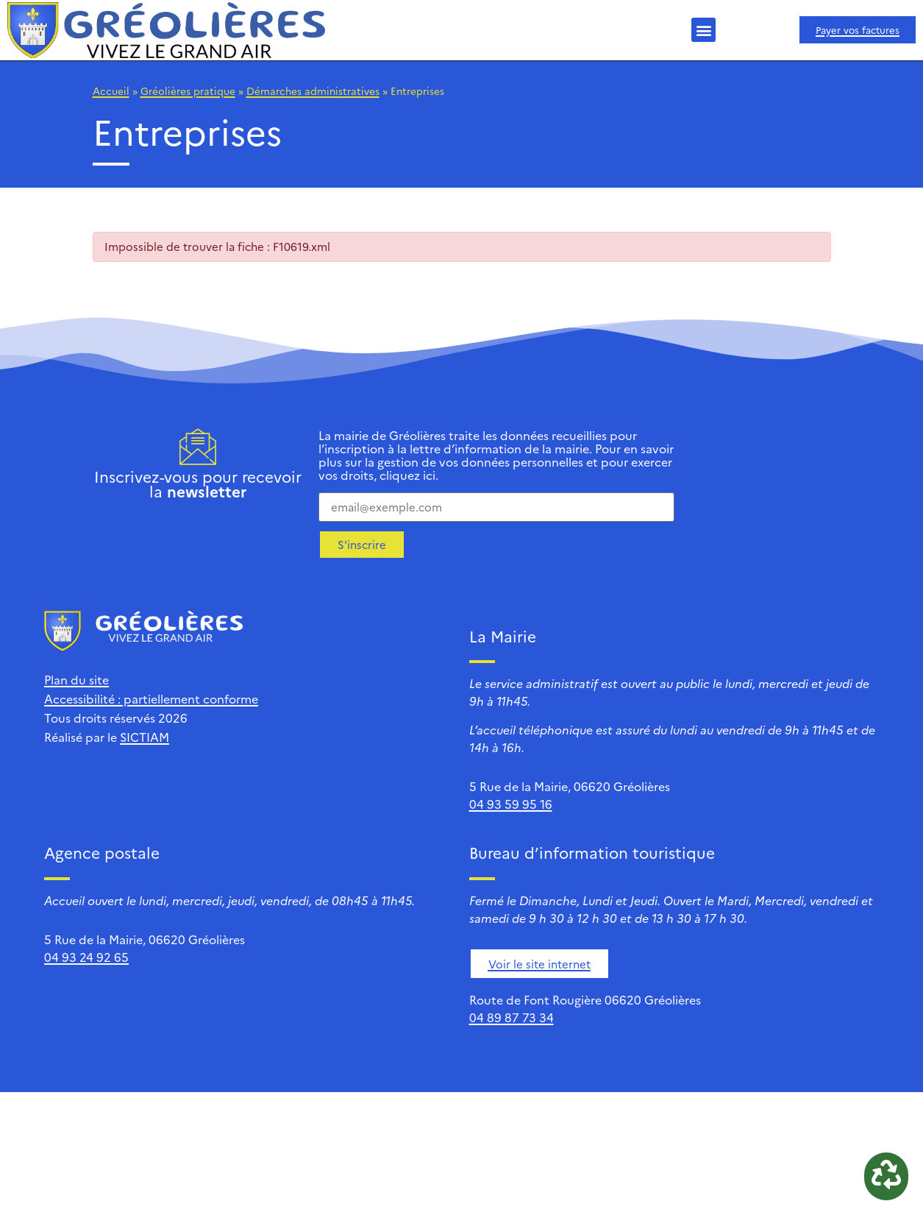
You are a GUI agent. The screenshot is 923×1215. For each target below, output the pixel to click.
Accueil (111, 90)
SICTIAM (144, 737)
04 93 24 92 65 (86, 957)
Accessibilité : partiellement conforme (151, 698)
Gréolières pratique (187, 90)
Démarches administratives (312, 90)
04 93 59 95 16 (510, 804)
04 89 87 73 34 (511, 1017)
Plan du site (76, 679)
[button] (703, 30)
